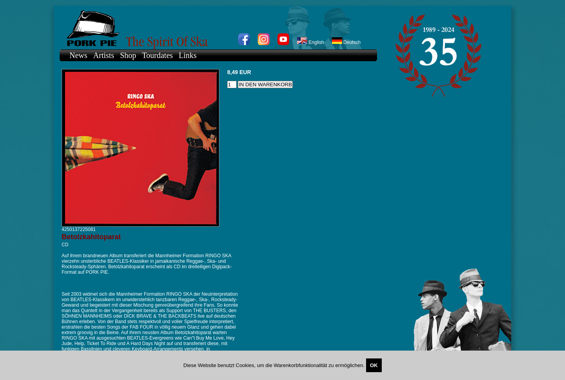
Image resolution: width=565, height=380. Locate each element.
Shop (128, 55)
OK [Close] (374, 365)
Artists (103, 55)
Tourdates (157, 55)
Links (188, 55)
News (78, 55)
